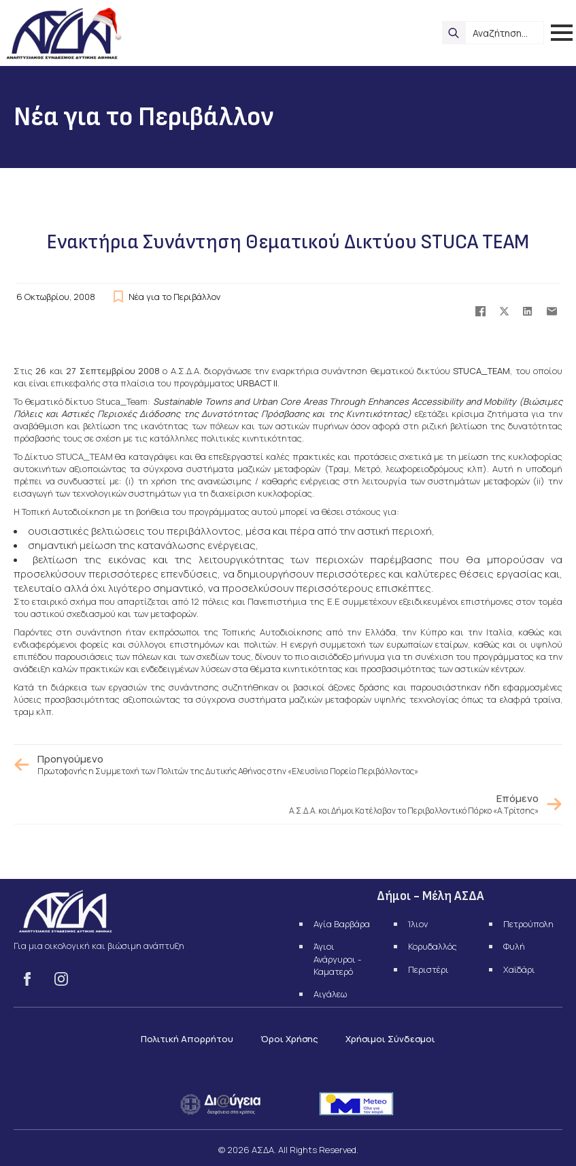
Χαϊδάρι (519, 969)
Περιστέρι (428, 969)
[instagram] (61, 979)
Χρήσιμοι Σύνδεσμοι (390, 1039)
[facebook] (27, 979)
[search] (453, 32)
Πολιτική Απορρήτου (187, 1039)
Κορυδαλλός (432, 946)
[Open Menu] (562, 33)
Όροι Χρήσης (289, 1039)
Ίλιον (418, 924)
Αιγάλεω (330, 994)
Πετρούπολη (528, 924)
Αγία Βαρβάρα (342, 924)
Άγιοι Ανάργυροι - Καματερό (337, 958)
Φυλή (514, 946)
